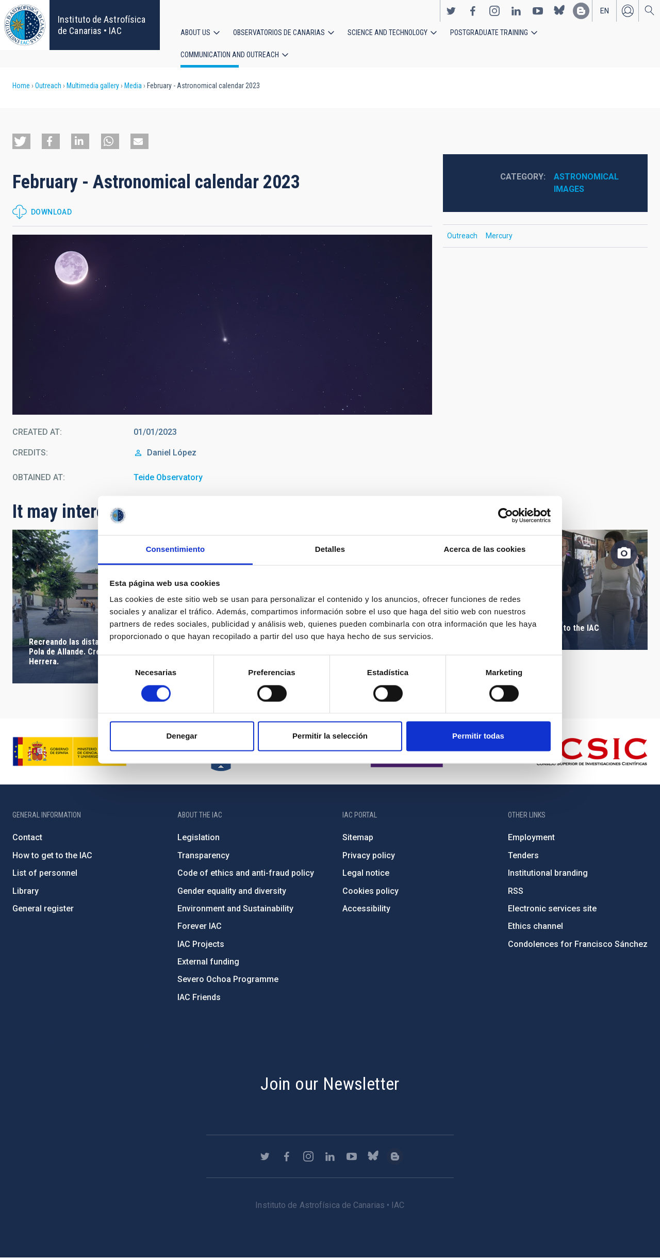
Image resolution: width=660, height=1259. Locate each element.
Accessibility (366, 909)
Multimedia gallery (93, 87)
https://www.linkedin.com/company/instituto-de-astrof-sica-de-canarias (516, 11)
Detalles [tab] (330, 549)
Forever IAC (199, 927)
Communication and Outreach (229, 55)
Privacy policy (368, 856)
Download (51, 213)
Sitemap (357, 838)
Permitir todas (478, 736)
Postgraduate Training (489, 32)
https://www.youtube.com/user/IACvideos (538, 11)
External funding (208, 963)
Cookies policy (370, 892)
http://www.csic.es (591, 752)
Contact (27, 838)
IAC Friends (199, 998)
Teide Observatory (168, 478)
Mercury (499, 237)
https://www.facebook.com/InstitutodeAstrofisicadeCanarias (473, 11)
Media (133, 87)
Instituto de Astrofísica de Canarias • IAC (101, 25)
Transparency (203, 856)
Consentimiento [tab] (175, 549)
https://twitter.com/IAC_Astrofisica (451, 11)
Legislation (198, 838)
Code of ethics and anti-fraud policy (245, 874)
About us (195, 32)
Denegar (181, 736)
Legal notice (365, 874)
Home (21, 87)
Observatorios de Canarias (279, 32)
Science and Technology (387, 32)
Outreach (48, 87)
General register (43, 909)
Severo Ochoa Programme (227, 981)
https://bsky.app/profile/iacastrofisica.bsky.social (559, 11)
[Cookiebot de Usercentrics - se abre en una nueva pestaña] (505, 515)
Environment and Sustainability (235, 909)
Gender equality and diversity (231, 892)
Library (25, 892)
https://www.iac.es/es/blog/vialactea (581, 11)
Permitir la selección (330, 736)
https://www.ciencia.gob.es (69, 752)
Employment (531, 838)
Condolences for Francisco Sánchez (578, 945)
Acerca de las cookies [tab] (485, 549)
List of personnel (44, 874)
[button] (21, 142)
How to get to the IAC (52, 856)
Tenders (523, 856)
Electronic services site (552, 909)
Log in (627, 11)
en (604, 11)
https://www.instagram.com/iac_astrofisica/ (494, 11)
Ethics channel (535, 927)
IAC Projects (200, 945)
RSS (515, 892)
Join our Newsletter (330, 1084)
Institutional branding (548, 874)
